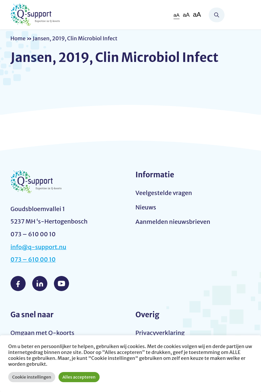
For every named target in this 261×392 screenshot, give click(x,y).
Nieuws (145, 207)
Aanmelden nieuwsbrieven (172, 221)
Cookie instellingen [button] (31, 377)
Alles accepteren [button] (79, 377)
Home (18, 38)
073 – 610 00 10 (33, 259)
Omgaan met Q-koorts (42, 333)
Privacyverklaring (160, 333)
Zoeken (217, 15)
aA (176, 15)
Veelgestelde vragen (163, 193)
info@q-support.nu (38, 247)
